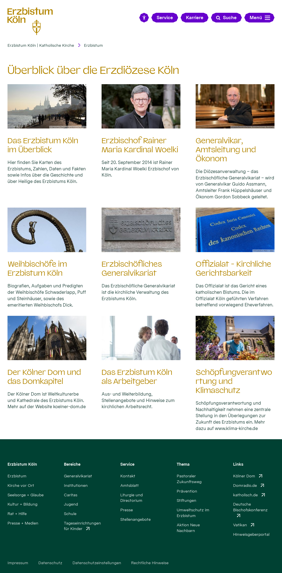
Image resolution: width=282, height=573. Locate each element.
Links (238, 464)
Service (127, 464)
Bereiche (72, 464)
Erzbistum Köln (22, 464)
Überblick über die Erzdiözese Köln (93, 70)
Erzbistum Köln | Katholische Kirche (40, 45)
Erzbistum (93, 45)
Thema (183, 464)
